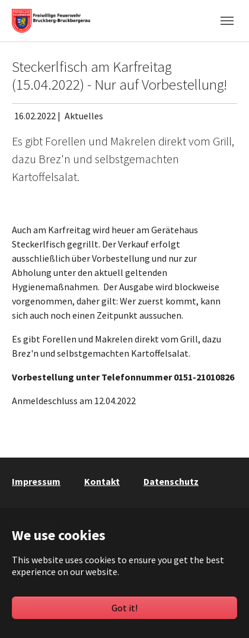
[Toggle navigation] (227, 21)
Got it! (124, 608)
